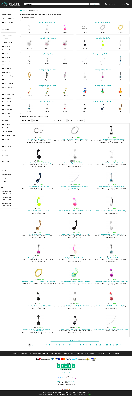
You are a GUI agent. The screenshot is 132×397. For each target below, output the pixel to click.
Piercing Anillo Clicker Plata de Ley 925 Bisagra (75, 139)
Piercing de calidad (7, 22)
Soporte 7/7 (60, 381)
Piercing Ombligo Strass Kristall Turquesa (111, 258)
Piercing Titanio (6, 143)
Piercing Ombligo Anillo (102, 22)
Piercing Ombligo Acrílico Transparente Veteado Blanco (111, 210)
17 (83, 345)
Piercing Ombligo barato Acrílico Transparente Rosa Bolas (75, 210)
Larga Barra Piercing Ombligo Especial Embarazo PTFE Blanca (111, 329)
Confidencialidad (101, 353)
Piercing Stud (5, 139)
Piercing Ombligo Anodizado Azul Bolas (38, 186)
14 (73, 345)
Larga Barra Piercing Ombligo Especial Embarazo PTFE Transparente (75, 187)
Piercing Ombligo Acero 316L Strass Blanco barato (75, 305)
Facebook (56, 378)
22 (100, 345)
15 (76, 345)
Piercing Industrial (7, 91)
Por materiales (6, 26)
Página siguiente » (75, 340)
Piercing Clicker (6, 57)
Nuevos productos (26, 353)
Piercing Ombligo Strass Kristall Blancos (75, 163)
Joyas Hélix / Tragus (7, 42)
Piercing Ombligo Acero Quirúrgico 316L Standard (111, 139)
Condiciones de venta (82, 353)
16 (80, 345)
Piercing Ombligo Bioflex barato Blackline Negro (38, 163)
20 (93, 345)
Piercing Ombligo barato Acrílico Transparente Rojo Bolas (111, 305)
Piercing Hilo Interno (8, 87)
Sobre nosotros (6, 174)
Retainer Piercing (7, 131)
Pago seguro (70, 353)
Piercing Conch (6, 61)
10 (60, 345)
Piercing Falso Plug (7, 76)
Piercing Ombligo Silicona (103, 86)
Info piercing (5, 156)
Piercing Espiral (6, 68)
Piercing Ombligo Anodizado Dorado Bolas (38, 234)
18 (86, 345)
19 (90, 345)
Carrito (123, 4)
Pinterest (68, 378)
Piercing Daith (6, 65)
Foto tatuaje (5, 165)
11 (63, 345)
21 (97, 345)
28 (120, 345)
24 (107, 345)
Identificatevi (111, 4)
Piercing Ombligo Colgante (47, 54)
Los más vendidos (7, 14)
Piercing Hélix (6, 79)
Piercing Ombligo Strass (47, 101)
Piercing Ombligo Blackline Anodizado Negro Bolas (75, 234)
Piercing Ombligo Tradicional (102, 101)
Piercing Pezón (6, 124)
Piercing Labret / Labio (8, 94)
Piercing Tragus (6, 146)
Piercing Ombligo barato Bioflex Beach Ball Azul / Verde (75, 281)
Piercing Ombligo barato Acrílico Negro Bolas (38, 305)
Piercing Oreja (6, 113)
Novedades (5, 11)
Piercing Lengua (6, 98)
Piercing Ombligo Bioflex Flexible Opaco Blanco (111, 234)
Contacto (4, 170)
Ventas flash (5, 29)
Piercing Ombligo (7, 109)
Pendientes (5, 120)
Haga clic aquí (43, 394)
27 (117, 345)
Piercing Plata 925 (7, 128)
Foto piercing (5, 161)
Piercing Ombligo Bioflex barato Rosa (75, 258)
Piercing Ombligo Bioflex (102, 38)
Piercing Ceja (5, 53)
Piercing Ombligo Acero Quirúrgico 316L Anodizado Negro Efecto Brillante (38, 329)
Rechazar (83, 394)
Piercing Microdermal (8, 102)
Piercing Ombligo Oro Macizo (47, 86)
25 (110, 345)
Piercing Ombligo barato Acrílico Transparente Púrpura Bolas (111, 281)
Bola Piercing (5, 39)
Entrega (4, 178)
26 (113, 345)
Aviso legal (92, 353)
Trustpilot (73, 363)
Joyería (4, 150)
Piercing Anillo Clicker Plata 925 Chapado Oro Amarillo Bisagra (38, 281)
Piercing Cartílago (7, 50)
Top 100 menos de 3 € (8, 18)
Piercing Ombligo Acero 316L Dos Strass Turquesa (111, 186)
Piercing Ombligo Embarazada (102, 54)
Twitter (62, 378)
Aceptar (91, 394)
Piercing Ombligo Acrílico (47, 22)
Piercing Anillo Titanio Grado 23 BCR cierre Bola (39, 139)
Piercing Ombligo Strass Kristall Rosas (38, 258)
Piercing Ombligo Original (102, 70)
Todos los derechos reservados (69, 373)
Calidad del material (113, 353)
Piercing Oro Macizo (7, 117)
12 (66, 345)
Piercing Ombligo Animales (47, 38)
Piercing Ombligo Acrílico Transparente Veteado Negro (75, 329)
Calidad (4, 181)
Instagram (75, 378)
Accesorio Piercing (7, 35)
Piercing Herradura (7, 83)
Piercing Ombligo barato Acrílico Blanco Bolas (111, 163)
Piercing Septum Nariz (8, 135)
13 (70, 345)
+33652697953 (71, 381)
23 (103, 345)
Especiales (16, 353)
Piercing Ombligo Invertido (47, 70)
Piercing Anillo (6, 46)
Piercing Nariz (6, 105)
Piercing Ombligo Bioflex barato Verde (38, 210)
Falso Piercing (6, 72)
